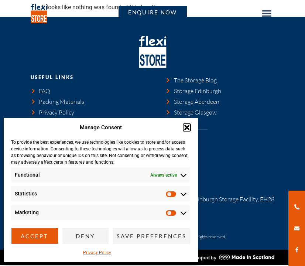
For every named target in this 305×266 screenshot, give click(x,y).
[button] (187, 127)
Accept (34, 236)
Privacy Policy (97, 252)
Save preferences (151, 236)
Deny (85, 236)
